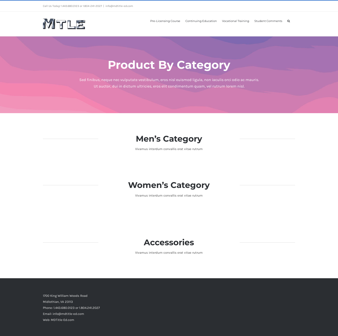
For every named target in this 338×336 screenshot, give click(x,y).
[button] (288, 21)
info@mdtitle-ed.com (119, 6)
